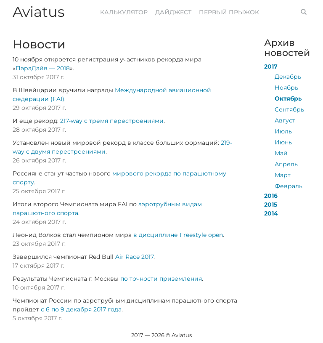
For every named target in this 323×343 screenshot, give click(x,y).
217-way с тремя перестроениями (112, 121)
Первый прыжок (229, 12)
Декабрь (288, 76)
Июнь (283, 142)
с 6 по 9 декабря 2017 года (81, 309)
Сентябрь (289, 109)
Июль (283, 131)
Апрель (286, 164)
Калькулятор (124, 12)
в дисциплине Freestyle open (178, 235)
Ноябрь (286, 87)
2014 (271, 213)
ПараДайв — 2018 (43, 68)
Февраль (288, 186)
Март (283, 175)
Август (285, 120)
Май (281, 153)
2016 (271, 195)
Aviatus (39, 12)
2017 (271, 66)
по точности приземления (161, 278)
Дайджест (173, 12)
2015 (270, 204)
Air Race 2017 (134, 257)
